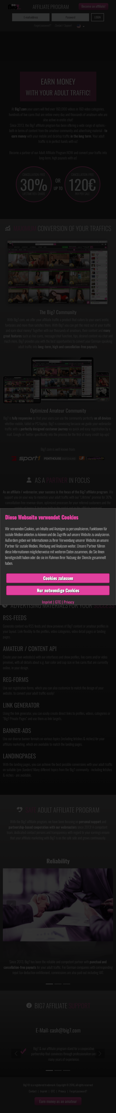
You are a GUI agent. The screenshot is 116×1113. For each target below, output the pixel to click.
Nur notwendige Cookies (58, 590)
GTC (58, 602)
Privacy (69, 602)
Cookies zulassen (58, 578)
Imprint (47, 602)
